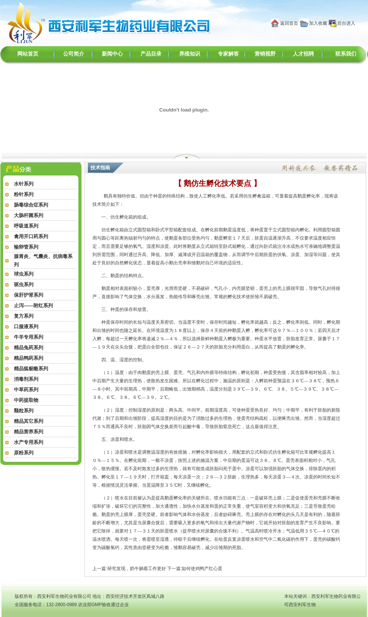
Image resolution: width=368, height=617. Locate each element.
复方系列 (23, 316)
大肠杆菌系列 (28, 215)
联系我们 (345, 54)
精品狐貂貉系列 (31, 368)
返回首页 (289, 23)
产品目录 (150, 54)
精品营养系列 (28, 431)
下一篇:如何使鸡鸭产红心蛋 (194, 568)
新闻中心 (112, 54)
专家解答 (228, 54)
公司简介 (73, 54)
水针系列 (23, 184)
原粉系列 (23, 453)
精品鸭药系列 (28, 358)
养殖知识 (189, 54)
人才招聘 (303, 54)
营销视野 (265, 54)
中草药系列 (26, 389)
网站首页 (27, 54)
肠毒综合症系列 (31, 205)
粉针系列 (23, 194)
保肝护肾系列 (28, 295)
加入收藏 (318, 23)
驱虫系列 (23, 284)
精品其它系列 (28, 421)
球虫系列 (23, 274)
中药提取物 (26, 400)
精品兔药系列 (28, 347)
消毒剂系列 (26, 379)
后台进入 (346, 23)
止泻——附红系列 (33, 305)
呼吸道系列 (26, 226)
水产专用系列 (28, 442)
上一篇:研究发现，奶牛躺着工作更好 (129, 568)
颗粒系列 (23, 410)
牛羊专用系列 (28, 337)
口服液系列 (26, 326)
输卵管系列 (26, 247)
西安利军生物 (302, 604)
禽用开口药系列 (31, 236)
